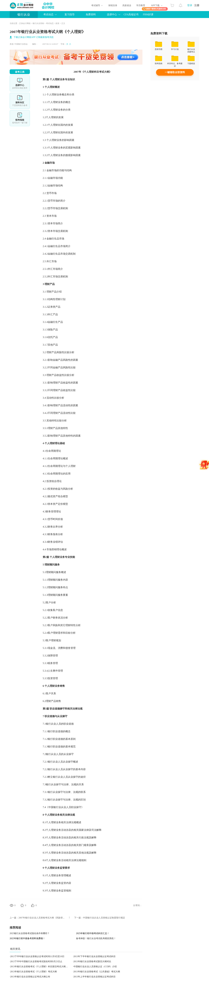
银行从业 (23, 14)
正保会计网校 (25, 23)
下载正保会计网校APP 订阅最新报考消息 (34, 37)
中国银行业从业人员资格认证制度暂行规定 (104, 918)
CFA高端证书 (131, 14)
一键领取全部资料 (175, 72)
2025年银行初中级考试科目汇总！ (92, 933)
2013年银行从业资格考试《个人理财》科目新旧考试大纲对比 (40, 966)
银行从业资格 (38, 23)
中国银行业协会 (21, 44)
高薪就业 (126, 5)
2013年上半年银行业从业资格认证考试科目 (95, 976)
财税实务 (112, 5)
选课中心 (112, 14)
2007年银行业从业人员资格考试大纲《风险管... (41, 918)
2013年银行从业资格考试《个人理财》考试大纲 (33, 971)
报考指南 (20, 118)
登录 (189, 5)
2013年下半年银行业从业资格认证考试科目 (95, 956)
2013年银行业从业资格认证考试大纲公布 (30, 976)
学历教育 (140, 5)
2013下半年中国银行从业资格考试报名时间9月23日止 (36, 961)
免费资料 (91, 14)
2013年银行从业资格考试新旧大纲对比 (92, 961)
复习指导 (70, 14)
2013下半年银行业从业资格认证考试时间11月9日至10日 (37, 956)
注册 (196, 5)
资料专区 (20, 101)
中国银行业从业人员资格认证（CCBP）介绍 (95, 966)
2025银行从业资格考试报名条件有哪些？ (29, 933)
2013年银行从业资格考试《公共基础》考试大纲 (97, 971)
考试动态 (48, 14)
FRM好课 (148, 14)
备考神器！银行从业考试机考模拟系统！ (96, 938)
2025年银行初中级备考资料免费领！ (27, 938)
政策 (57, 23)
